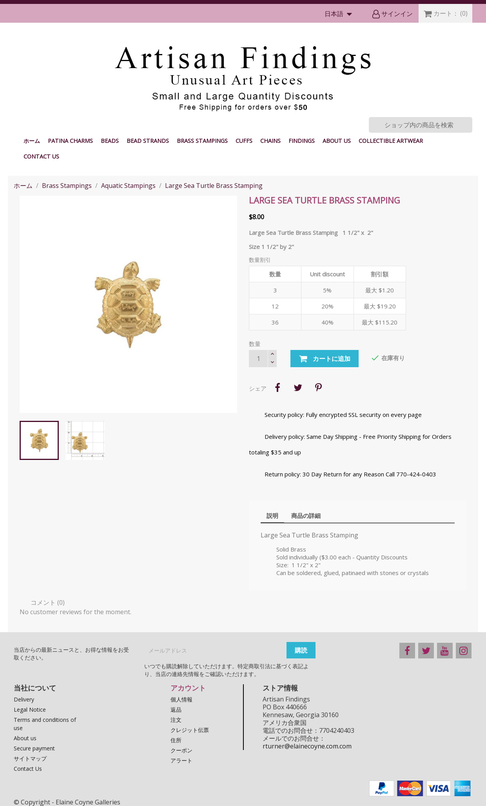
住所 (175, 740)
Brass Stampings (202, 140)
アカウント (188, 687)
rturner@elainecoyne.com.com (307, 746)
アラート (181, 760)
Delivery (24, 699)
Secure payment (34, 748)
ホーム (32, 140)
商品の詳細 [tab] (306, 515)
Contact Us (41, 156)
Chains (270, 140)
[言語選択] (340, 14)
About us (337, 140)
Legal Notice (30, 709)
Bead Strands (148, 140)
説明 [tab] (272, 515)
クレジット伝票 (189, 730)
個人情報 (181, 699)
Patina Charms (70, 140)
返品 (175, 709)
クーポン (181, 750)
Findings (301, 140)
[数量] (258, 358)
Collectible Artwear (391, 140)
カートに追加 (324, 359)
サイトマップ (30, 758)
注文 (175, 719)
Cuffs (244, 140)
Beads (110, 140)
